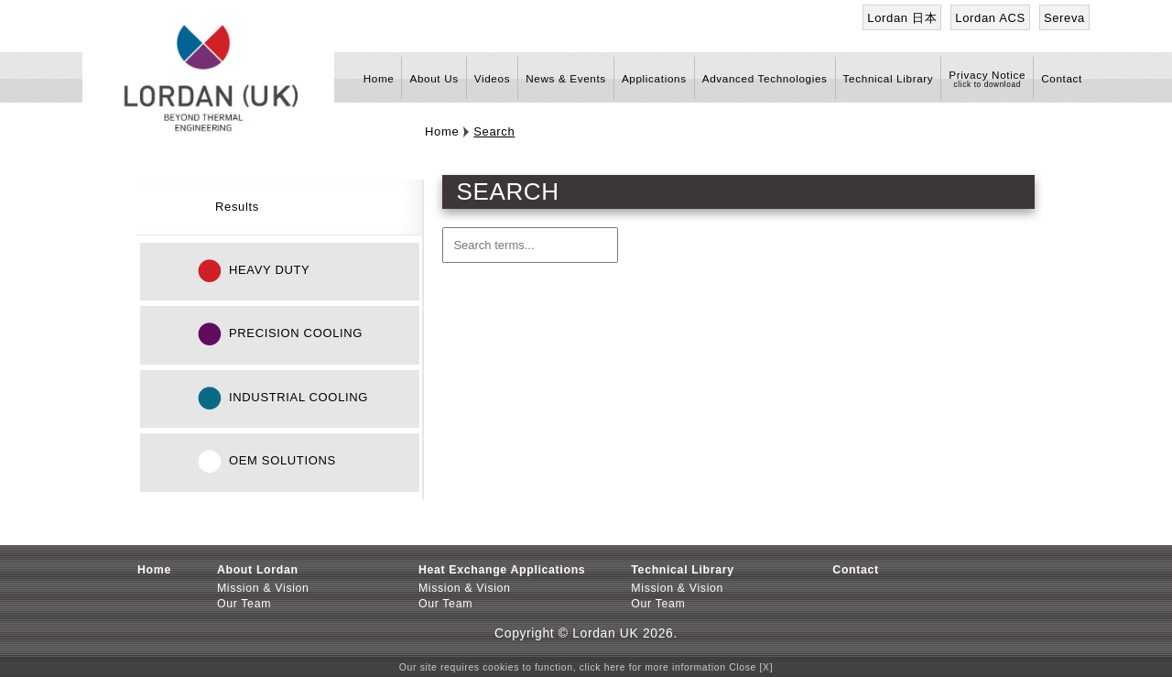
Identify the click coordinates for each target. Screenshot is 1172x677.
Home (379, 78)
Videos (492, 78)
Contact (1061, 78)
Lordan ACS (990, 18)
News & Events (566, 78)
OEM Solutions (282, 460)
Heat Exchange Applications (501, 569)
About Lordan (257, 569)
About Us (433, 78)
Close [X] (751, 667)
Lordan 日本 (902, 18)
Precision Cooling (296, 333)
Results (237, 206)
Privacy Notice (987, 75)
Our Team (244, 604)
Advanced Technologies (765, 78)
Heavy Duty (269, 270)
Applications (654, 78)
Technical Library (888, 78)
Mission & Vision (263, 588)
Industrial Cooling (298, 397)
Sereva (1064, 18)
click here (602, 667)
